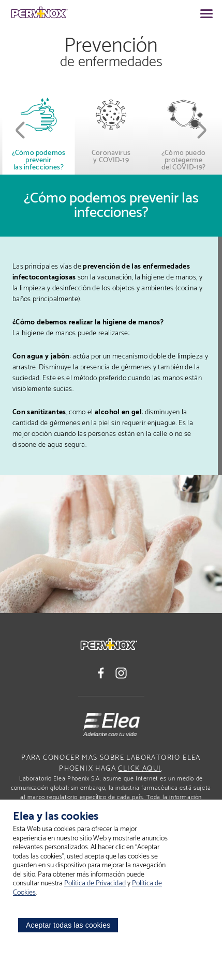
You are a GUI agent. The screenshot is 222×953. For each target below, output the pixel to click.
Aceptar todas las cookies (68, 925)
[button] (20, 130)
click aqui (139, 769)
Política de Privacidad (95, 883)
